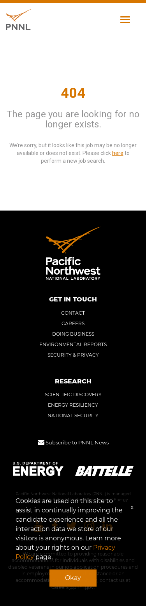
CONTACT (73, 313)
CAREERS (73, 323)
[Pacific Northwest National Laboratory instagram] (89, 526)
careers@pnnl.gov (72, 587)
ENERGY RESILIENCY (73, 405)
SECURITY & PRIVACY (73, 355)
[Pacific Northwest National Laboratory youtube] (38, 526)
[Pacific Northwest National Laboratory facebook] (54, 526)
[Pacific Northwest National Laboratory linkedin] (107, 526)
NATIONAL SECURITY (73, 415)
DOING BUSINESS (73, 334)
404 (73, 93)
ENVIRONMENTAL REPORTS (73, 344)
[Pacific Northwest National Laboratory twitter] (71, 526)
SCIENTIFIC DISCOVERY (73, 394)
